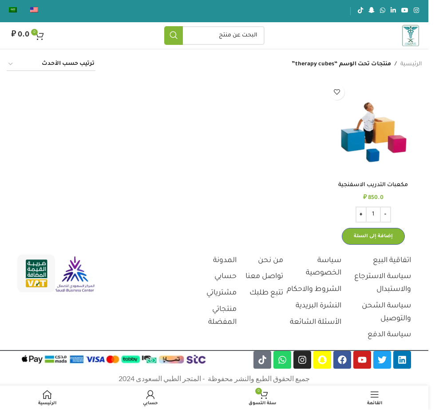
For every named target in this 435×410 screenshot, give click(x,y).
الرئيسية (411, 64)
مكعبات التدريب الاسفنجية (373, 185)
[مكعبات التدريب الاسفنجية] (373, 128)
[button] (373, 236)
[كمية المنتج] (373, 215)
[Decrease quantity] (385, 215)
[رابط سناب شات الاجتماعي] (371, 11)
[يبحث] (214, 35)
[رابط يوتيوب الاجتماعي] (405, 11)
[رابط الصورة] (75, 274)
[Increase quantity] (361, 215)
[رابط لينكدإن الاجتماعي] (393, 11)
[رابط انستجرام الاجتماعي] (416, 11)
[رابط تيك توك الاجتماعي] (360, 11)
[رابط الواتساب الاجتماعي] (382, 11)
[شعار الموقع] (410, 36)
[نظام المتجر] (51, 64)
